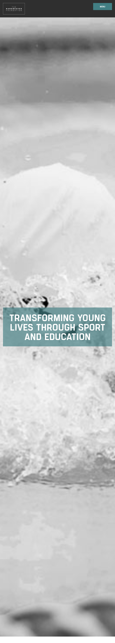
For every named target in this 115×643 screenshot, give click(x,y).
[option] (57, 327)
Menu (102, 6)
